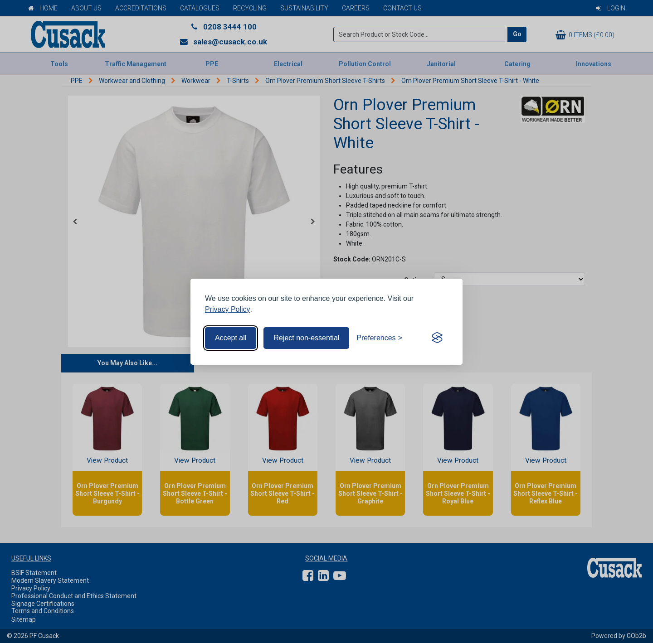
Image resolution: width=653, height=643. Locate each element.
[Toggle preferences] (379, 338)
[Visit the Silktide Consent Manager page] (437, 338)
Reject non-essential (306, 338)
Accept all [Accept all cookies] (230, 338)
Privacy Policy (227, 309)
